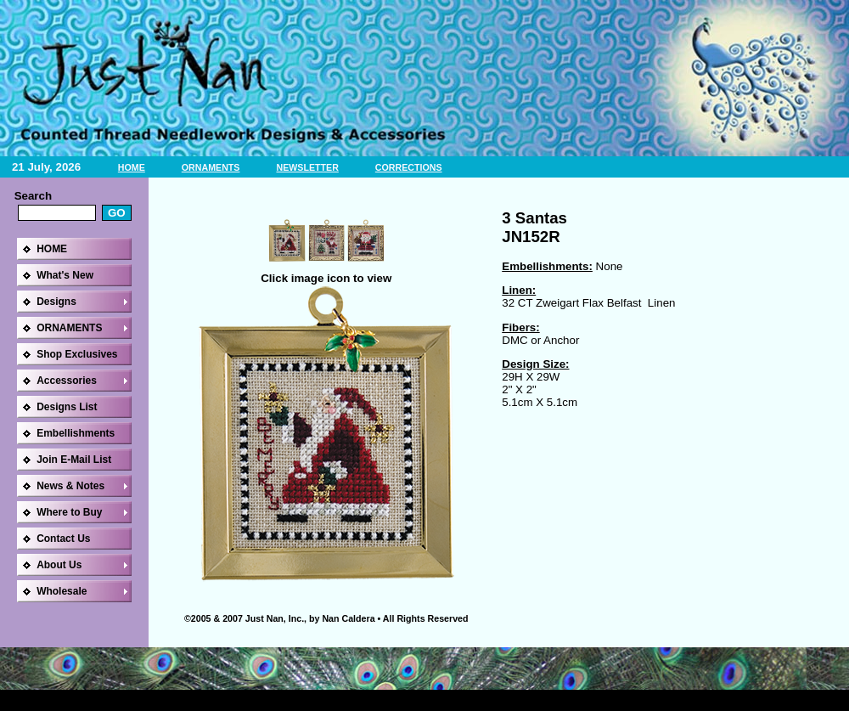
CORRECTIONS (408, 167)
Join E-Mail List (74, 460)
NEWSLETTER (307, 167)
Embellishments (76, 433)
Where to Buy (69, 512)
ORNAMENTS (211, 167)
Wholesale (62, 591)
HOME (131, 167)
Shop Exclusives (77, 354)
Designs (56, 302)
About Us (59, 565)
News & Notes (70, 486)
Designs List (67, 407)
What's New (65, 275)
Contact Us (63, 539)
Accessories (67, 381)
